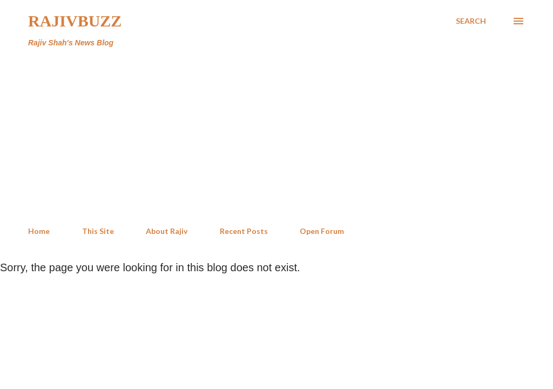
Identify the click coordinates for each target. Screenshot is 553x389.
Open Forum (322, 231)
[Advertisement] (276, 137)
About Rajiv (166, 231)
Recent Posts (244, 231)
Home (39, 231)
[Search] (471, 21)
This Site (98, 231)
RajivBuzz (75, 21)
